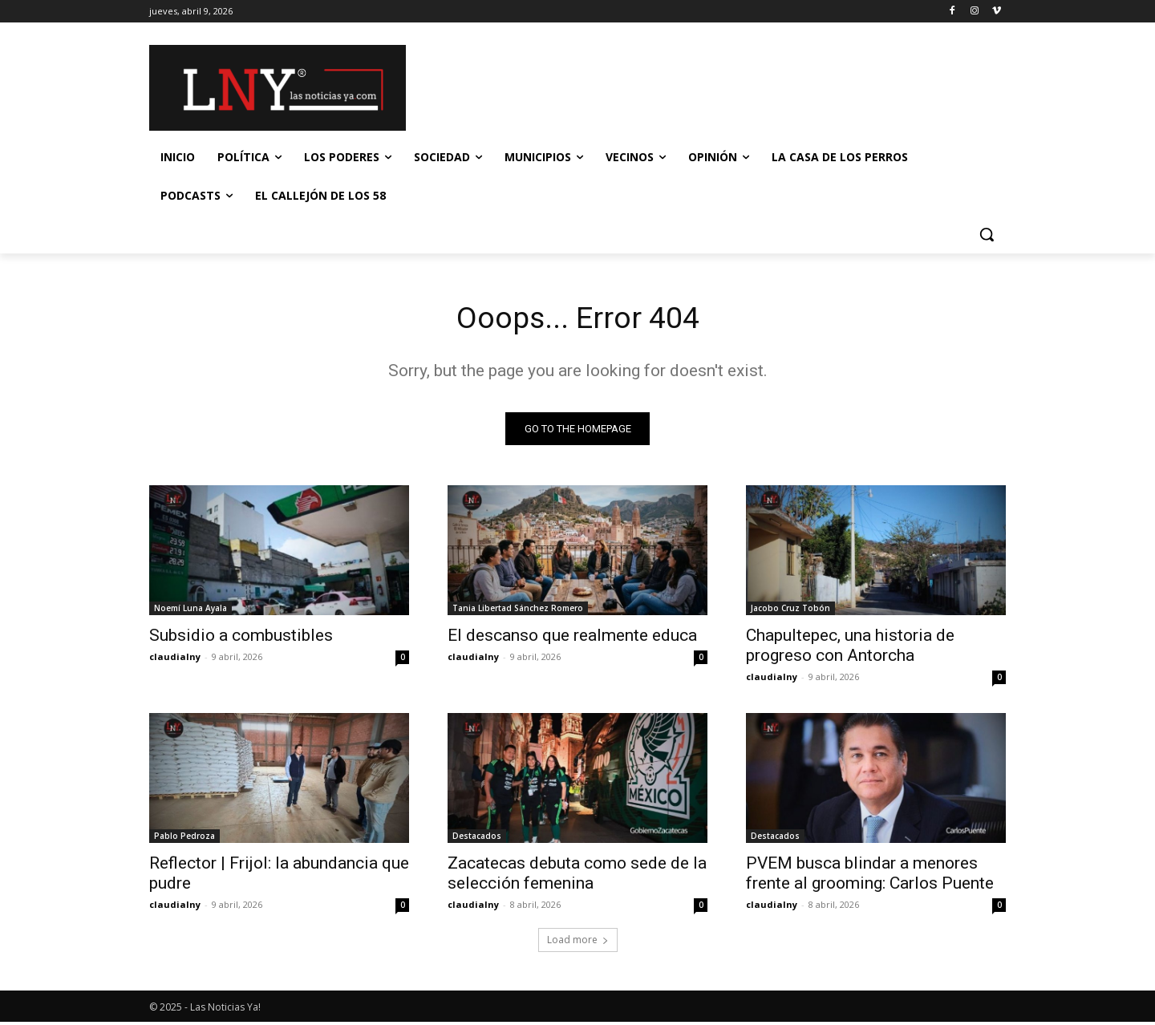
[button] (986, 234)
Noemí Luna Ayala (190, 611)
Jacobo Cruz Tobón (790, 611)
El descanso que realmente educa (572, 638)
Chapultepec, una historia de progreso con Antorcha (850, 648)
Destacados (476, 839)
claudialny (175, 660)
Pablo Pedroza (184, 839)
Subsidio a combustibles (241, 638)
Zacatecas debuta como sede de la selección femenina (577, 876)
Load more (578, 943)
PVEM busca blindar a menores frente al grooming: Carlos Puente (870, 876)
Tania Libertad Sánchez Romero (517, 611)
